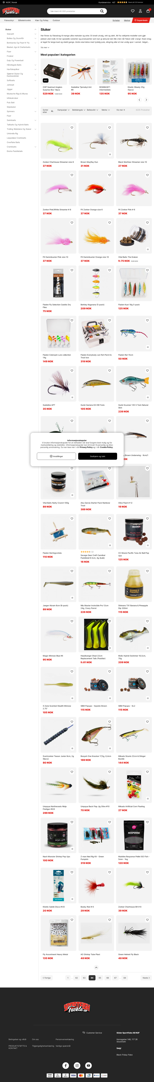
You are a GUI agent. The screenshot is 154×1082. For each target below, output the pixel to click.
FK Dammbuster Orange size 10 (95, 257)
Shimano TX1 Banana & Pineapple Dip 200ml (133, 606)
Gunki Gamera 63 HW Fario (92, 405)
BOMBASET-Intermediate (105, 88)
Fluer (20, 51)
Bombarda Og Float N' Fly (20, 43)
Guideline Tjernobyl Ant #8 (81, 88)
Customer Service (94, 1033)
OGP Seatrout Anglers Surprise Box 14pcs (52, 88)
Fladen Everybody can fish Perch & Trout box (96, 356)
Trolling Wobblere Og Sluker (20, 129)
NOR (11, 2)
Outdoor (56, 20)
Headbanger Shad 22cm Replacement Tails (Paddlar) (93, 657)
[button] (132, 2)
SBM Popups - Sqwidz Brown (94, 706)
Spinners (20, 111)
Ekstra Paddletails (15, 151)
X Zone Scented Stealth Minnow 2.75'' (57, 707)
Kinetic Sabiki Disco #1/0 (54, 907)
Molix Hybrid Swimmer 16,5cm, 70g (132, 657)
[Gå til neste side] (146, 977)
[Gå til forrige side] (47, 977)
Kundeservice (105, 2)
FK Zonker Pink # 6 (126, 209)
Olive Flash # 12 (125, 503)
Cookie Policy (106, 447)
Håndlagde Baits (20, 65)
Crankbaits (20, 147)
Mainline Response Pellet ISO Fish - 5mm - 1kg (134, 857)
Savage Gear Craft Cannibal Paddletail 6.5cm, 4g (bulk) (93, 556)
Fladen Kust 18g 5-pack (129, 304)
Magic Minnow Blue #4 (53, 656)
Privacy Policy (86, 447)
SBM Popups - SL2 (126, 706)
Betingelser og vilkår (17, 1039)
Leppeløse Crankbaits (16, 138)
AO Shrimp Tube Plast (90, 954)
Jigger (9, 89)
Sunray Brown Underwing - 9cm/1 (133, 455)
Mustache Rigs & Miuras (17, 93)
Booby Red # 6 (87, 907)
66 (108, 978)
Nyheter (116, 20)
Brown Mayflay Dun (89, 162)
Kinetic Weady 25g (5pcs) (136, 88)
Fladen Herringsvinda (52, 553)
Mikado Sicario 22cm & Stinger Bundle (132, 757)
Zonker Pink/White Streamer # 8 (57, 209)
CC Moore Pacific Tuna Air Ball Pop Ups (133, 554)
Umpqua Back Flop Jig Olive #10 (95, 806)
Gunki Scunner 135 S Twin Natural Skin (133, 406)
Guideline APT (49, 405)
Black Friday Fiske (125, 1055)
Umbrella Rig (12, 133)
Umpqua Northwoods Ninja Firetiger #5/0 (55, 807)
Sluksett (20, 34)
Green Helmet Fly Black (128, 954)
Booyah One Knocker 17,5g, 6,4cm (96, 756)
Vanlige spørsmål (63, 1046)
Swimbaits (20, 120)
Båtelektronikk (24, 20)
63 (84, 978)
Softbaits (20, 80)
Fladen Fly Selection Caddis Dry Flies (57, 305)
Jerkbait (10, 85)
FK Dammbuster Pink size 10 (55, 257)
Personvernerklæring (65, 1039)
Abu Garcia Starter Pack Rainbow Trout (95, 504)
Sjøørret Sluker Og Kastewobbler (20, 75)
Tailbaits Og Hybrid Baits (18, 124)
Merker (127, 20)
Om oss (35, 1039)
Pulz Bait (10, 102)
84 (125, 978)
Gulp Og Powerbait (15, 60)
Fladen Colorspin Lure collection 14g (57, 356)
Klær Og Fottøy (41, 20)
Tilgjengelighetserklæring (43, 1046)
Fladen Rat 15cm (125, 355)
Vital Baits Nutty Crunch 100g (56, 503)
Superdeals (141, 20)
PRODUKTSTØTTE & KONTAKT (18, 1047)
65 (100, 978)
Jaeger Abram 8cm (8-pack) (55, 605)
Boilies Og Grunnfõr (20, 38)
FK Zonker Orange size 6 (92, 209)
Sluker (19, 29)
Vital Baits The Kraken (128, 257)
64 (92, 978)
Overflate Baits (13, 142)
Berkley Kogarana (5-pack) (92, 304)
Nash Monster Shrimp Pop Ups (56, 856)
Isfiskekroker (20, 98)
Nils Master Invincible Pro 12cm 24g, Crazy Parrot (94, 606)
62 (76, 978)
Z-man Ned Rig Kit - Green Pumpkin (92, 857)
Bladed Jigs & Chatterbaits (18, 47)
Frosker (10, 56)
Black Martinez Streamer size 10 (132, 162)
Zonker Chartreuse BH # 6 (129, 907)
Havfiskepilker (20, 69)
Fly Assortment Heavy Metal (55, 954)
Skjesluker (11, 107)
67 (115, 978)
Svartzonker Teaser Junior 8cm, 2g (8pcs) (58, 757)
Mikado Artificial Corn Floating (131, 806)
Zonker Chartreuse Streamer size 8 (58, 162)
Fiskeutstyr (9, 20)
